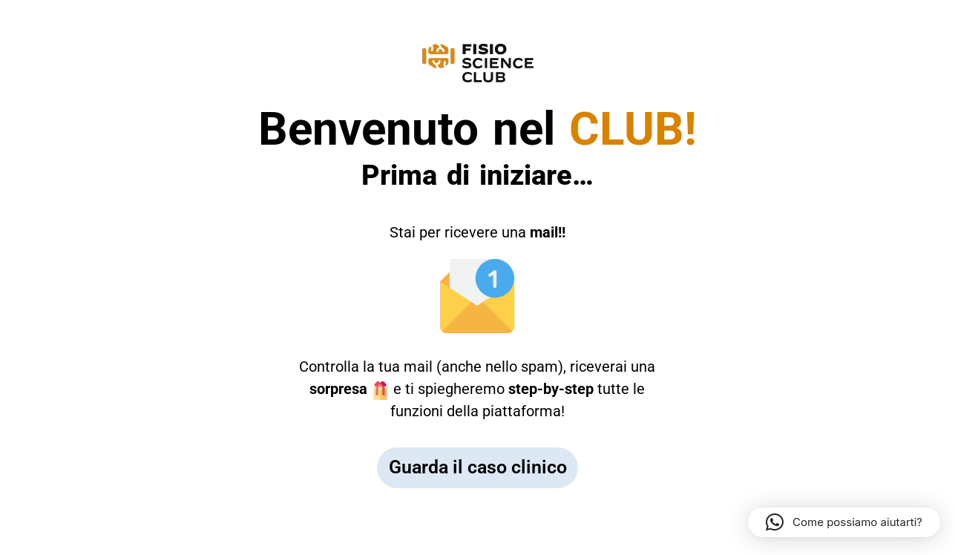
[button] (844, 522)
